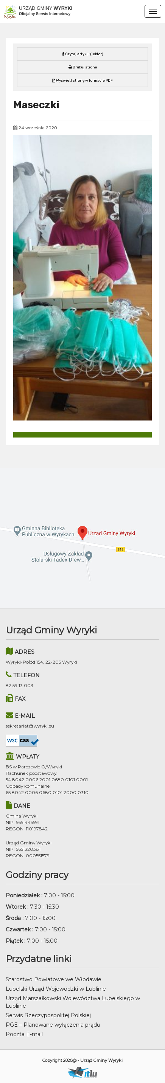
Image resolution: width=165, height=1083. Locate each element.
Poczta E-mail (24, 1034)
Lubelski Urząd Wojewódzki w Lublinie (56, 988)
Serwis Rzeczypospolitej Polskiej (48, 1015)
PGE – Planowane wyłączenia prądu (53, 1024)
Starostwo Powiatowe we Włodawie (53, 979)
